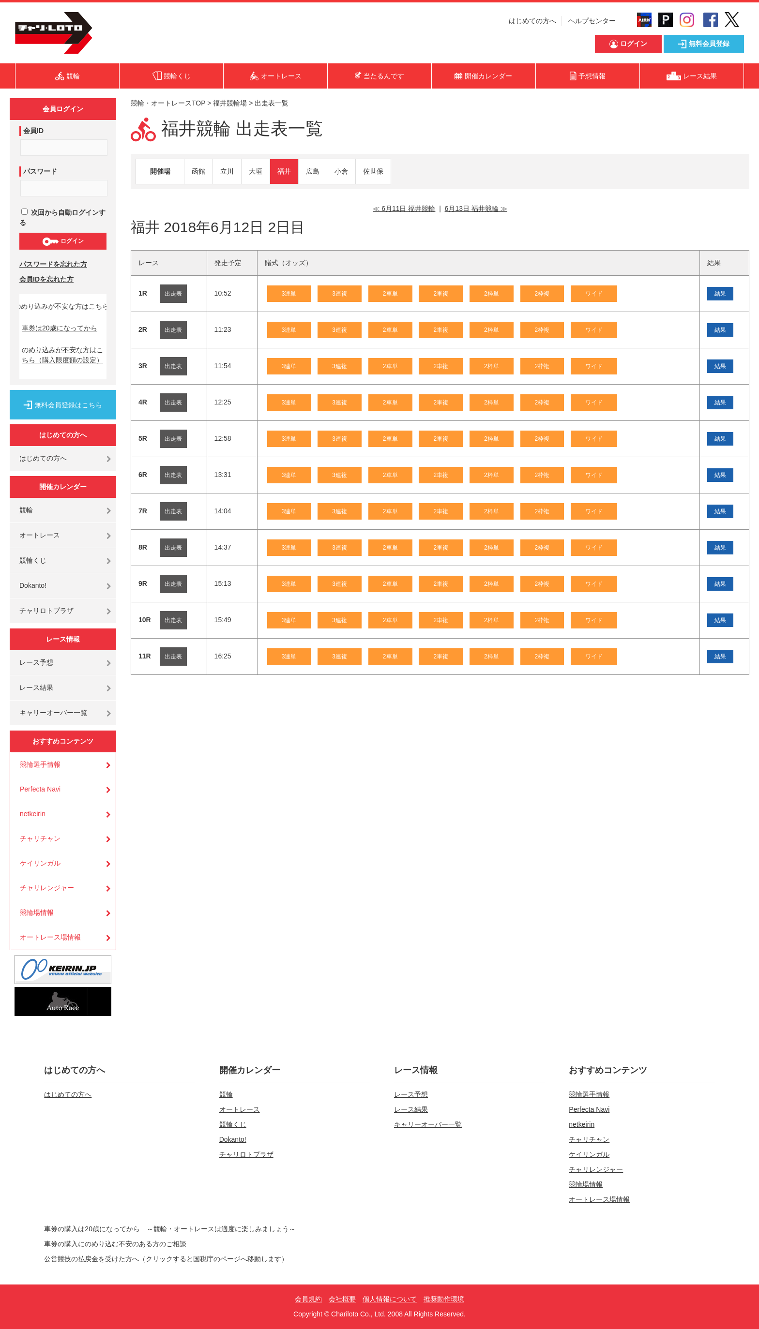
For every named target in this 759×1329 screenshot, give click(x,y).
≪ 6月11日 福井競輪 (404, 208)
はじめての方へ (532, 21)
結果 (720, 293)
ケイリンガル (40, 863)
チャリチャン (40, 838)
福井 (284, 171)
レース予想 (36, 662)
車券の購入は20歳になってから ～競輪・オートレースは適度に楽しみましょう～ (173, 1229)
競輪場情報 (37, 912)
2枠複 (542, 293)
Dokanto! (32, 585)
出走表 (173, 293)
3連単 (289, 293)
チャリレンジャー (47, 888)
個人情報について (390, 1299)
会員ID (33, 130)
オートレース (39, 535)
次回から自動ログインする (62, 217)
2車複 (440, 293)
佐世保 (373, 171)
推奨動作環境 (444, 1299)
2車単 (390, 293)
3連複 (339, 293)
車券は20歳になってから (59, 328)
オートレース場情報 (50, 937)
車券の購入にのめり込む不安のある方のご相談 (115, 1244)
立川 (227, 171)
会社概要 (342, 1299)
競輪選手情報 (40, 764)
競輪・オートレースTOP (168, 103)
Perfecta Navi (40, 789)
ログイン (62, 241)
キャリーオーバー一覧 (53, 713)
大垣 (255, 171)
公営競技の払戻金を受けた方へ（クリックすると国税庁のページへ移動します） (166, 1259)
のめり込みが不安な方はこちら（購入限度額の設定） (62, 355)
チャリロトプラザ (46, 610)
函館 (198, 171)
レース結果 (36, 687)
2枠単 (491, 293)
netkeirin (33, 814)
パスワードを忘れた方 (53, 264)
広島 (312, 171)
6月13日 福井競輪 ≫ (476, 208)
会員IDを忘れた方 (46, 279)
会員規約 (308, 1299)
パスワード (40, 171)
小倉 (341, 171)
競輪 (26, 510)
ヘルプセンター (592, 21)
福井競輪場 (230, 103)
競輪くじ (32, 560)
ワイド (594, 293)
